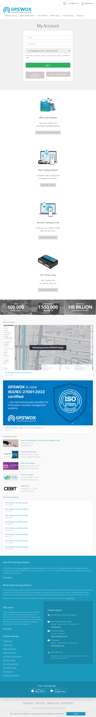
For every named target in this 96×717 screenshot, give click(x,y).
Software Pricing (10, 15)
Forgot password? (35, 75)
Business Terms (67, 703)
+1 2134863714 (71, 3)
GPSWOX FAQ (7, 645)
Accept (75, 714)
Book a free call (56, 652)
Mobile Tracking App (9, 649)
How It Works (42, 15)
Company (79, 15)
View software (70, 598)
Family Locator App (9, 653)
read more (60, 713)
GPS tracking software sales (65, 624)
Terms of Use (40, 703)
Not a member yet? (58, 74)
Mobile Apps (55, 15)
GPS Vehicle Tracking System (12, 656)
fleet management (23, 568)
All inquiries (65, 643)
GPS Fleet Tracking (9, 660)
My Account (89, 3)
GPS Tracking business (10, 664)
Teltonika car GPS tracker (11, 676)
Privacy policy (28, 703)
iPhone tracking (8, 672)
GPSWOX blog (7, 641)
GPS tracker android (9, 668)
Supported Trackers (27, 15)
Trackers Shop (67, 15)
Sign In (48, 65)
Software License (52, 703)
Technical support (59, 634)
